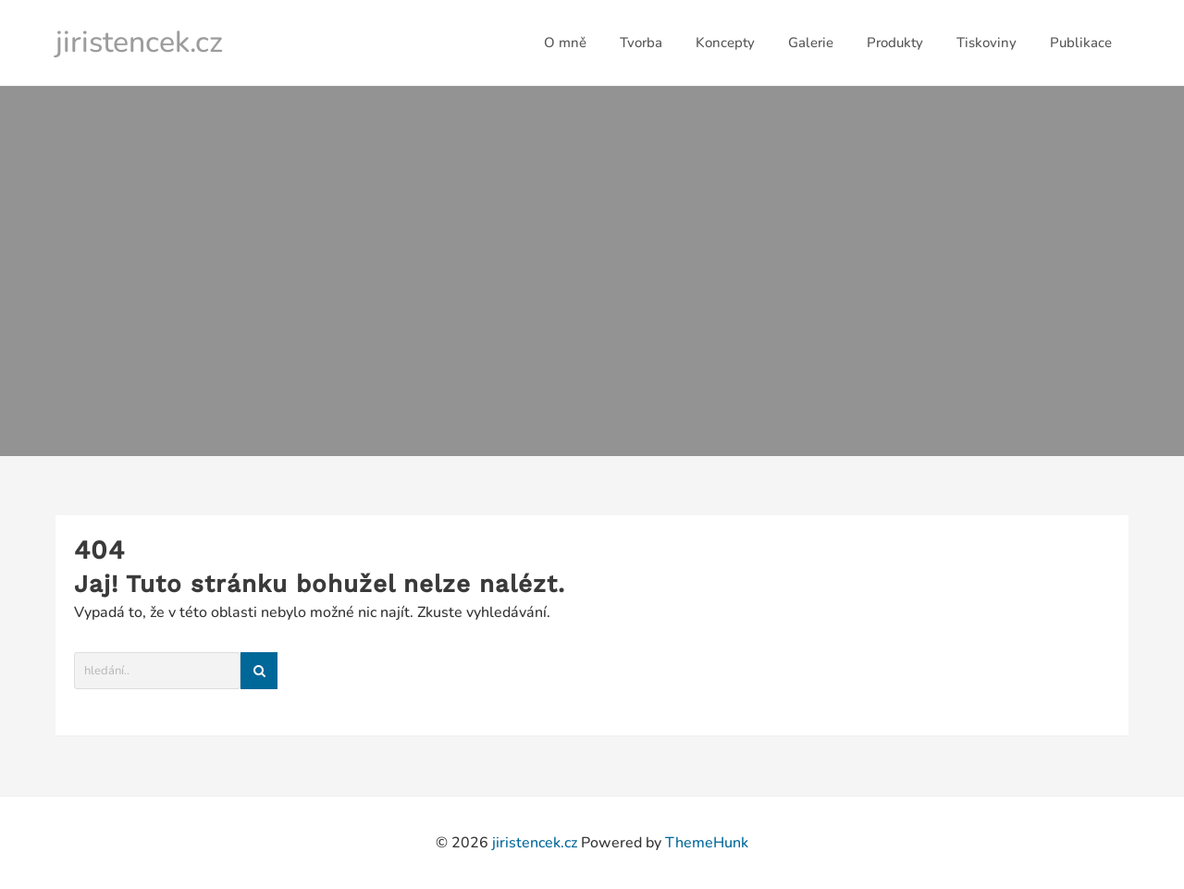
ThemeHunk (706, 843)
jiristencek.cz (139, 42)
